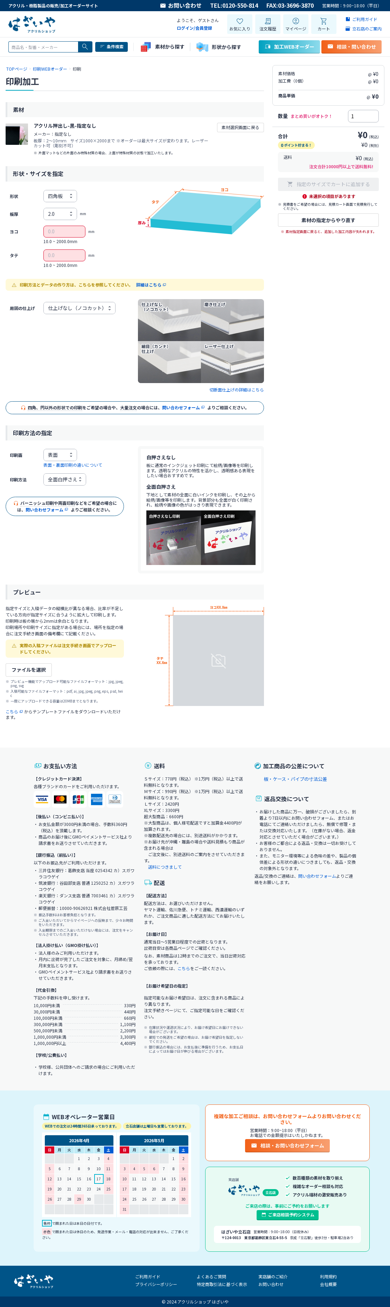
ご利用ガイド (147, 1276)
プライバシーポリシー (156, 1284)
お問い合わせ (181, 5)
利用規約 (328, 1276)
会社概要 (328, 1284)
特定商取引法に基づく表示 (222, 1284)
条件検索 (111, 46)
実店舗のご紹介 (273, 1276)
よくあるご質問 (211, 1276)
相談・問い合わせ (351, 46)
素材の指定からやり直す (328, 220)
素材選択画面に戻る (240, 127)
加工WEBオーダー (289, 46)
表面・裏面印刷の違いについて (72, 464)
